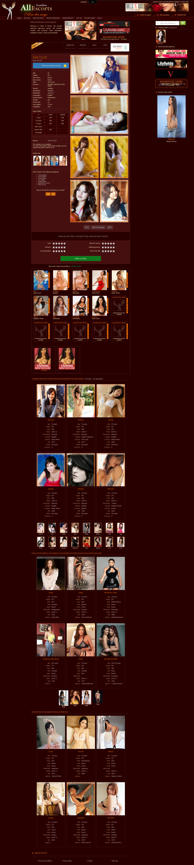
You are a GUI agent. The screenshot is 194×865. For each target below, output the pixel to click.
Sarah (98, 546)
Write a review (80, 258)
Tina (86, 546)
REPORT (80, 46)
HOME (19, 18)
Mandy (63, 546)
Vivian (63, 532)
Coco (120, 546)
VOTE (102, 46)
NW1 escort (42, 184)
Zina (75, 532)
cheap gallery (42, 174)
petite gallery (42, 180)
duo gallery (41, 179)
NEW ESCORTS (38, 18)
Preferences (173, 27)
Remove (159, 43)
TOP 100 (79, 18)
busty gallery (42, 177)
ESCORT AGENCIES (53, 18)
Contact (89, 860)
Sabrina (75, 546)
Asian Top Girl (37, 59)
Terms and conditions (45, 860)
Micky (98, 532)
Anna (40, 546)
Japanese (51, 92)
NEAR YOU (67, 46)
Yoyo (120, 532)
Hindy (86, 532)
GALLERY (27, 18)
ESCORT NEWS (89, 18)
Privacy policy (67, 860)
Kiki (52, 532)
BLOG (100, 18)
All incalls (88, 378)
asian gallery (42, 175)
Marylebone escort (44, 182)
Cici (109, 546)
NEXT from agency (98, 227)
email (52, 146)
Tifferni (40, 532)
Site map (115, 860)
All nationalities (98, 378)
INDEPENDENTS (68, 18)
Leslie (52, 546)
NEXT (92, 46)
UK (93, 2)
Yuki (109, 532)
